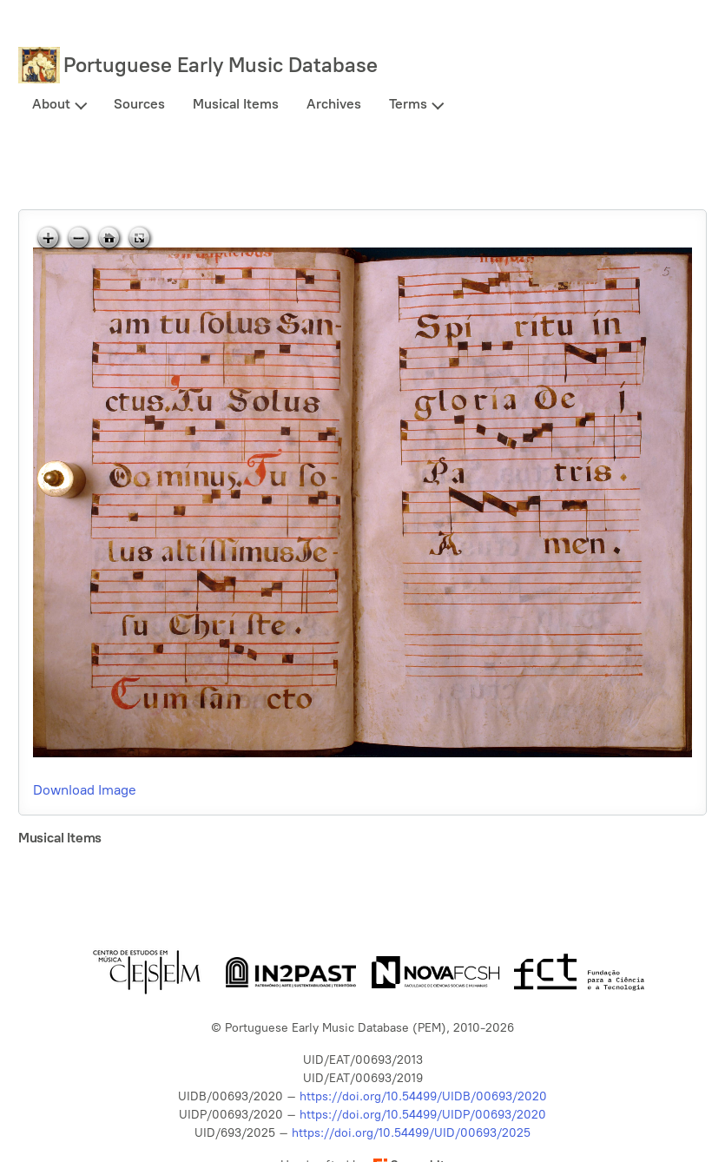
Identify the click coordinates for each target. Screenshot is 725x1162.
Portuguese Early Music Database (220, 64)
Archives (333, 104)
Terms (408, 104)
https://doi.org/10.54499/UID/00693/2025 (411, 1133)
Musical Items (236, 104)
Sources (139, 104)
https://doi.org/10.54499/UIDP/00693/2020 (423, 1114)
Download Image (84, 790)
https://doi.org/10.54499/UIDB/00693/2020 (423, 1096)
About (51, 104)
